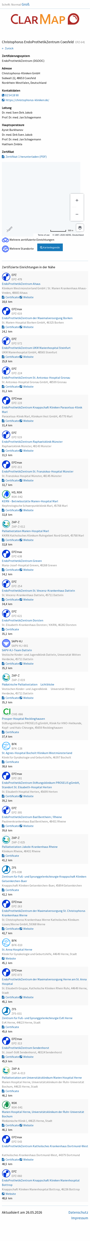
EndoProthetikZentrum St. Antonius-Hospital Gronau (36, 377)
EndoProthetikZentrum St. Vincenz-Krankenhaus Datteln (38, 590)
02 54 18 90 (10, 95)
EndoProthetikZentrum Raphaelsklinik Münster (32, 441)
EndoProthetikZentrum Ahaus (21, 284)
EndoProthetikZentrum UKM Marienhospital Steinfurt (36, 348)
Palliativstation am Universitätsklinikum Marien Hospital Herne (42, 1077)
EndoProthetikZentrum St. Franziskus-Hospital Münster (38, 471)
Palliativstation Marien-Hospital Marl (26, 531)
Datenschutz (78, 1212)
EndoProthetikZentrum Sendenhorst (26, 1048)
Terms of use (44, 235)
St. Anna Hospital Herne (17, 949)
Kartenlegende (50, 247)
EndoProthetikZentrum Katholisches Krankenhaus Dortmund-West (45, 1146)
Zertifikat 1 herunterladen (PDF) (24, 156)
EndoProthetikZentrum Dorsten (23, 620)
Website (27, 297)
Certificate (11, 297)
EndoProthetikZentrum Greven (22, 561)
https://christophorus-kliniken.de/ (25, 100)
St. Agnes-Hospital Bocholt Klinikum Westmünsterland (37, 753)
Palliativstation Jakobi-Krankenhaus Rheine (30, 847)
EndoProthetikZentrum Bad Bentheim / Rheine (32, 817)
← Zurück (7, 48)
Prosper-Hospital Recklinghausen (23, 718)
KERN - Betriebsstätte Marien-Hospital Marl (30, 501)
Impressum (79, 1218)
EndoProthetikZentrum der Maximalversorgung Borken (37, 318)
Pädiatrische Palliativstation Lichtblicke (29, 684)
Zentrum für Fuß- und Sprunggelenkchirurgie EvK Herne (37, 1018)
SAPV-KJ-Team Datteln (17, 650)
